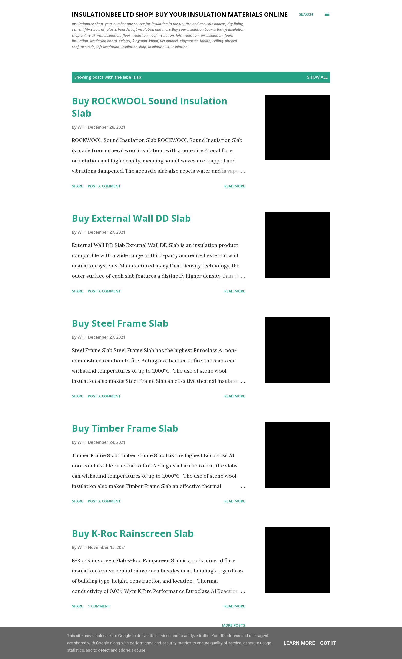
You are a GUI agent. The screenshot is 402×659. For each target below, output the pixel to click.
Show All (317, 77)
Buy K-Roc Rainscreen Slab (133, 533)
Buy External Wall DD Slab (131, 218)
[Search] (306, 14)
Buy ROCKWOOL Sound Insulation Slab (149, 107)
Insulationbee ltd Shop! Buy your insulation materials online (180, 14)
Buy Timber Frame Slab (125, 428)
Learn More (299, 643)
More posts (233, 625)
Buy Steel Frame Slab (120, 323)
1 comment (99, 606)
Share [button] (77, 185)
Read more (234, 185)
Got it (328, 643)
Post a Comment (104, 185)
